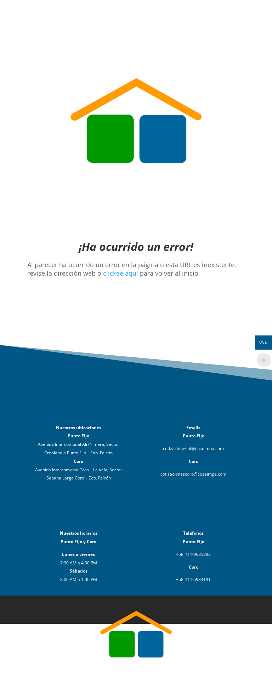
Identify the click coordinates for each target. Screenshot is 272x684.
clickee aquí (120, 273)
